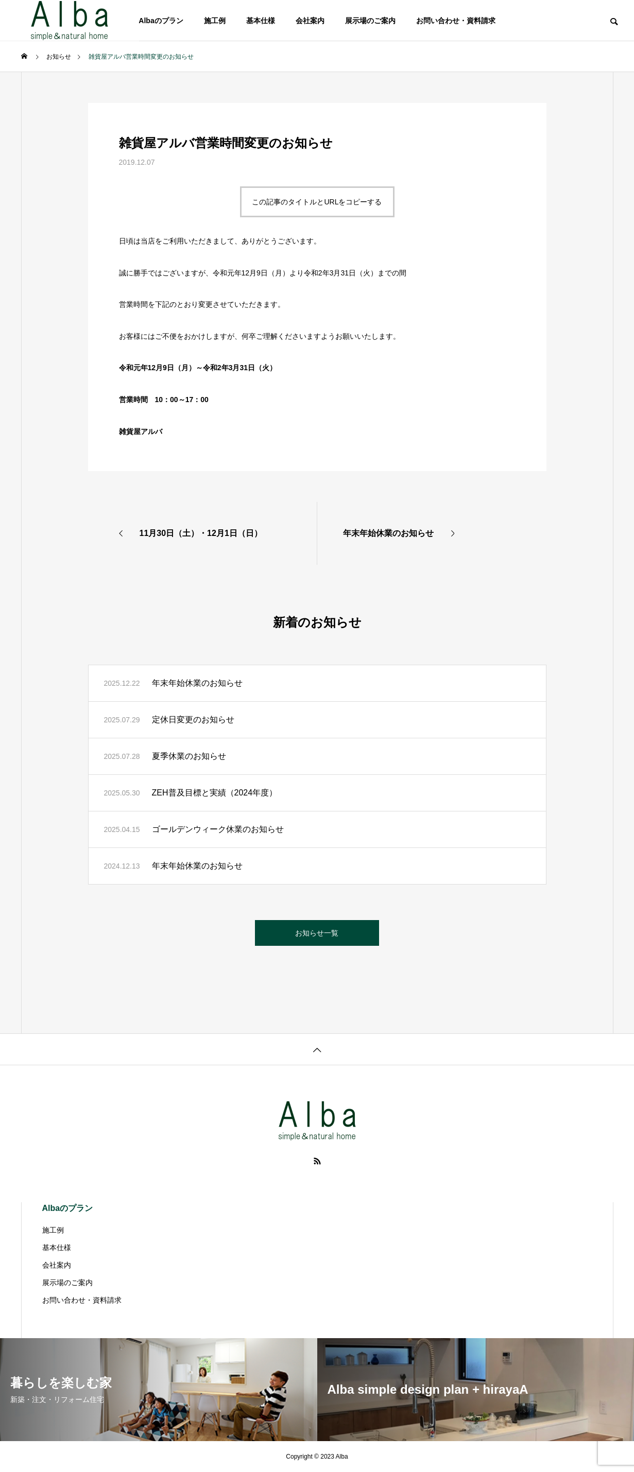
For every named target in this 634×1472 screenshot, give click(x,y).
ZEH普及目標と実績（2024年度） (215, 792)
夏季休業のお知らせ (189, 756)
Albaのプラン (161, 20)
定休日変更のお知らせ (193, 719)
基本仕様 (260, 20)
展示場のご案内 (370, 20)
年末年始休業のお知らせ (197, 683)
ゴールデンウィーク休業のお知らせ (218, 829)
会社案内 (310, 20)
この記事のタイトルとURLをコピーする (317, 202)
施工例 (215, 20)
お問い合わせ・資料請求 (455, 20)
